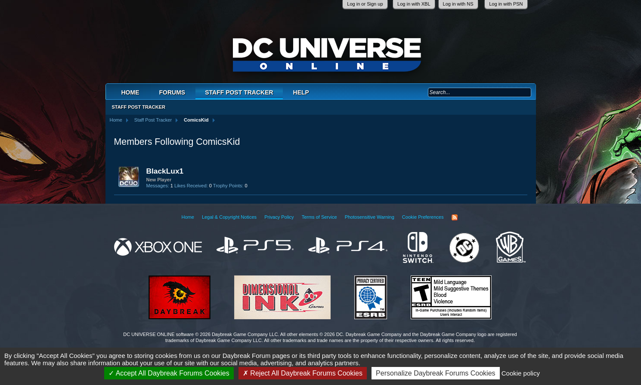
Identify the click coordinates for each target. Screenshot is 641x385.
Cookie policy (521, 373)
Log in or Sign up (365, 3)
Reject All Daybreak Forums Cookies (302, 373)
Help (301, 92)
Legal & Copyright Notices (229, 217)
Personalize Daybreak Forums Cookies (435, 373)
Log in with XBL (413, 3)
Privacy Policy (279, 217)
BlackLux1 (165, 171)
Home (130, 92)
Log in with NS (458, 3)
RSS (455, 217)
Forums (172, 92)
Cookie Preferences (423, 217)
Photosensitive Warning (369, 217)
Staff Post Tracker (239, 92)
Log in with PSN (506, 3)
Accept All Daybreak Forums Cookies (168, 373)
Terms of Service (319, 217)
